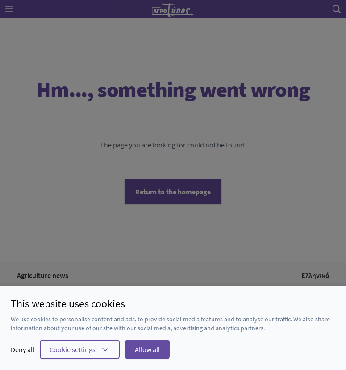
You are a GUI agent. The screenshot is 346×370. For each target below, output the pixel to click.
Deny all (22, 349)
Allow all (147, 349)
